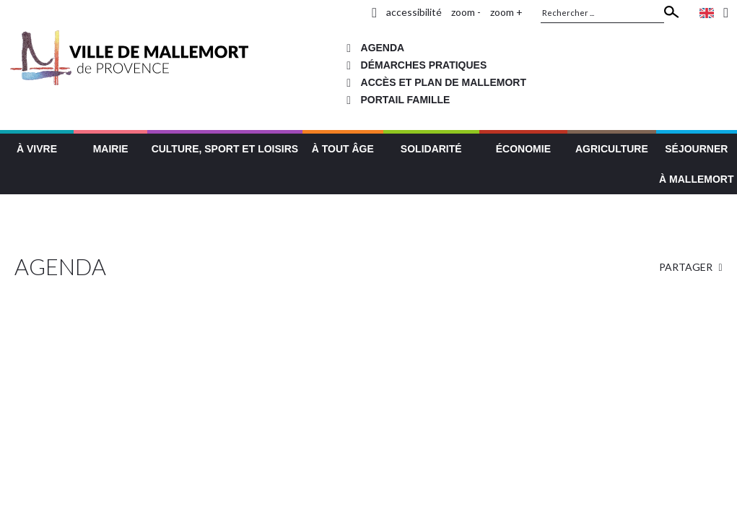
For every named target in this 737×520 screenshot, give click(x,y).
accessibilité (414, 12)
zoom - (466, 12)
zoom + (506, 12)
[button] (37, 147)
